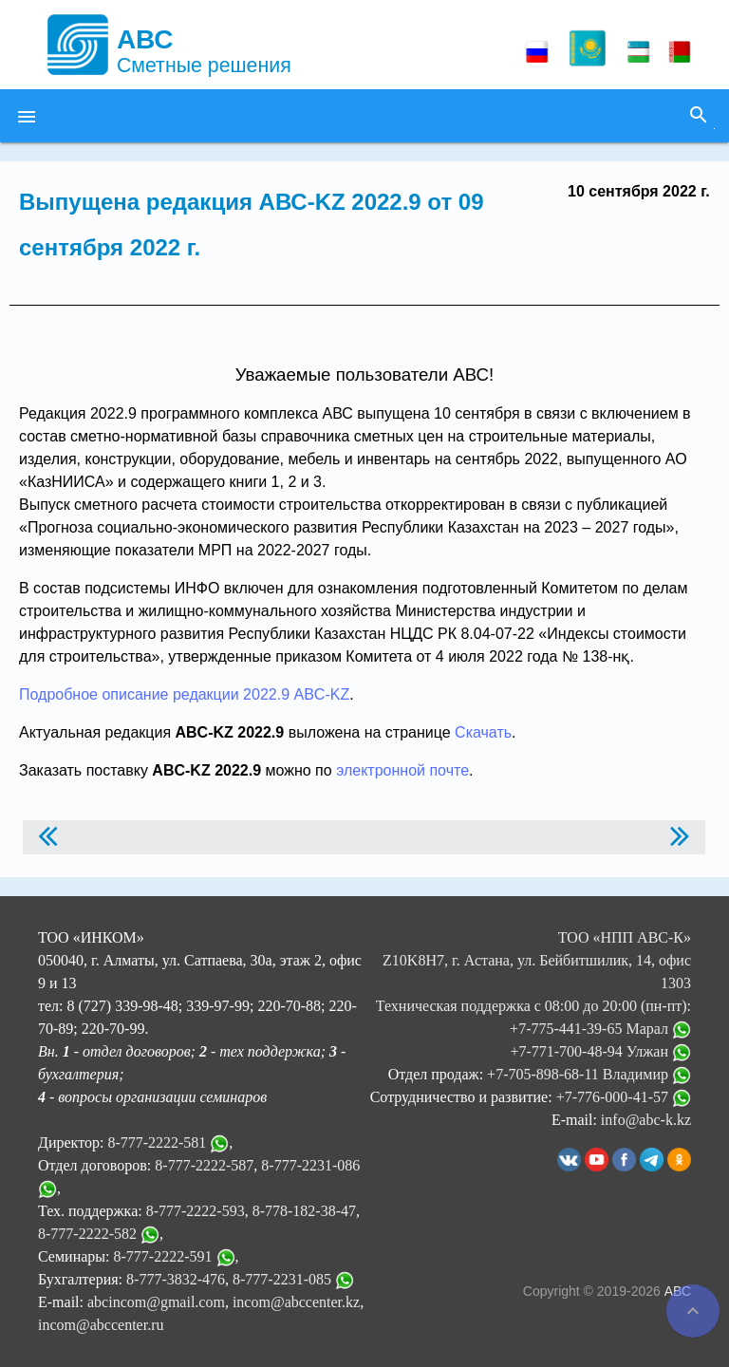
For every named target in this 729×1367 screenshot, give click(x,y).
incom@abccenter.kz (296, 1302)
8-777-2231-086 (310, 1165)
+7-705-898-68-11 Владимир (589, 1074)
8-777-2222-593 (195, 1211)
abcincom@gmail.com (156, 1302)
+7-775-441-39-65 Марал (600, 1029)
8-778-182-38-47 (304, 1211)
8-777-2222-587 (204, 1165)
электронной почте (402, 770)
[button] (26, 116)
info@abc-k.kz (646, 1120)
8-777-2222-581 (156, 1142)
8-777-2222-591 (163, 1256)
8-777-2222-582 (87, 1234)
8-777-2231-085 (282, 1279)
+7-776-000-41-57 (623, 1097)
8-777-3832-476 (175, 1279)
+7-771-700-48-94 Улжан (600, 1051)
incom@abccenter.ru (100, 1325)
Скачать (483, 732)
